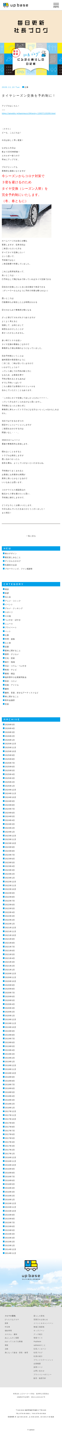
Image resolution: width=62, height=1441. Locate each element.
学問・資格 (10, 639)
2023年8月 (10, 851)
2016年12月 (10, 1157)
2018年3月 (10, 1100)
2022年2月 (10, 920)
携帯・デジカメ (12, 654)
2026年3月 (10, 732)
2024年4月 (10, 820)
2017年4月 (10, 1142)
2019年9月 (10, 1031)
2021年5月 (10, 954)
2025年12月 (10, 744)
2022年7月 (10, 901)
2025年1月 (10, 786)
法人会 (8, 597)
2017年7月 (10, 1131)
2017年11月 (10, 1115)
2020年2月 (10, 1012)
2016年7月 (10, 1177)
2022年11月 (10, 885)
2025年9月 (10, 755)
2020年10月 (10, 981)
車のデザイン (11, 553)
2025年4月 (10, 774)
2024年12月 (10, 790)
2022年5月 (10, 908)
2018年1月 (10, 1108)
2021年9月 (10, 939)
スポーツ (9, 612)
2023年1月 (10, 878)
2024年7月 (10, 809)
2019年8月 (10, 1035)
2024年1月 (10, 832)
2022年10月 (10, 889)
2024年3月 (10, 824)
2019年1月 (10, 1062)
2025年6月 (10, 767)
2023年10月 (10, 843)
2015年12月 (10, 1203)
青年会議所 (10, 700)
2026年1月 (10, 740)
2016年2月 (10, 1196)
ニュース (9, 624)
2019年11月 (10, 1023)
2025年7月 (10, 763)
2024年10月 (10, 797)
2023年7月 (10, 855)
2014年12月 (10, 1249)
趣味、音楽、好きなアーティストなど (22, 693)
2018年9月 (10, 1077)
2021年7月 (10, 947)
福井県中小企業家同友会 (16, 677)
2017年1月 (10, 1154)
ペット (8, 631)
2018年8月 (10, 1081)
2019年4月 (10, 1050)
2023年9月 (10, 847)
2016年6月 (10, 1180)
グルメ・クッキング (14, 608)
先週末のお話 (11, 565)
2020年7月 (10, 993)
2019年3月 (10, 1054)
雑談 (7, 589)
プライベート (11, 627)
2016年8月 (10, 1173)
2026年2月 (10, 736)
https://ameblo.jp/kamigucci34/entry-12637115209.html (29, 113)
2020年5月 (10, 1000)
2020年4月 (10, 1004)
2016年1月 (10, 1200)
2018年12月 (10, 1065)
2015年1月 (10, 1245)
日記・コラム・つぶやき (16, 666)
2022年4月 (10, 912)
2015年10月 (10, 1211)
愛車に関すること (13, 651)
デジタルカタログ (13, 561)
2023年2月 (10, 874)
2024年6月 (10, 813)
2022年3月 (10, 916)
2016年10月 (10, 1165)
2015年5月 (10, 1230)
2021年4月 (10, 958)
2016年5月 (10, 1184)
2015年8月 (10, 1219)
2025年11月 (10, 747)
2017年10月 (10, 1119)
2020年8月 (10, 989)
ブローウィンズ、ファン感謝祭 (19, 569)
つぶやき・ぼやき (13, 620)
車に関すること (12, 697)
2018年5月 (10, 1092)
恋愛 (7, 647)
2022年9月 (10, 893)
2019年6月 (10, 1042)
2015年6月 (10, 1226)
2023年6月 (10, 859)
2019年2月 (10, 1058)
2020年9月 (10, 985)
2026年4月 (10, 728)
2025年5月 (10, 770)
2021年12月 (10, 928)
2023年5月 (10, 863)
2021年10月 (10, 935)
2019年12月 (10, 1019)
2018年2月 (10, 1104)
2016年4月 (10, 1188)
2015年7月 (10, 1223)
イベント (9, 604)
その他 (8, 616)
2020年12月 (10, 974)
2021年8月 (10, 943)
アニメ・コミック (13, 601)
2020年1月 (10, 1016)
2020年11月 (10, 977)
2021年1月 (10, 970)
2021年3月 (10, 962)
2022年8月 (10, 897)
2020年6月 (10, 996)
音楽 (7, 704)
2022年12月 (10, 882)
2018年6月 (10, 1088)
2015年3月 (10, 1238)
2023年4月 (10, 866)
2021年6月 (10, 951)
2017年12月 (10, 1111)
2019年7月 (10, 1039)
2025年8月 (10, 759)
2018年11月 (10, 1069)
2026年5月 (10, 725)
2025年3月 (10, 778)
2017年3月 (10, 1146)
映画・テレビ (11, 670)
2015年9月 (10, 1215)
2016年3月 (10, 1192)
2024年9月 (10, 801)
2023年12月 (10, 836)
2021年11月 (10, 931)
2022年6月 (10, 905)
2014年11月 (10, 1253)
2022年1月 (10, 924)
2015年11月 (10, 1207)
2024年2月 (10, 828)
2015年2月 (10, 1242)
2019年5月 (10, 1046)
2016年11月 (10, 1161)
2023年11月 (10, 839)
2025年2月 (10, 782)
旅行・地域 (10, 662)
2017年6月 (10, 1134)
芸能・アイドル (12, 685)
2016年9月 (10, 1169)
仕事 (26, 87)
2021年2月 (10, 966)
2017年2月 (10, 1150)
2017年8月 (10, 1127)
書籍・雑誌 (10, 674)
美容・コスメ (11, 681)
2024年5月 (10, 816)
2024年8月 (10, 805)
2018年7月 (10, 1085)
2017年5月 (10, 1138)
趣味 (7, 689)
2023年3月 (10, 870)
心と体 (8, 643)
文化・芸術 (10, 658)
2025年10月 (10, 751)
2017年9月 (10, 1123)
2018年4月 (10, 1096)
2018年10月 (10, 1073)
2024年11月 (10, 793)
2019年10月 (10, 1027)
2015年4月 (10, 1234)
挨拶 (7, 593)
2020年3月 (10, 1008)
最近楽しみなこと (13, 557)
